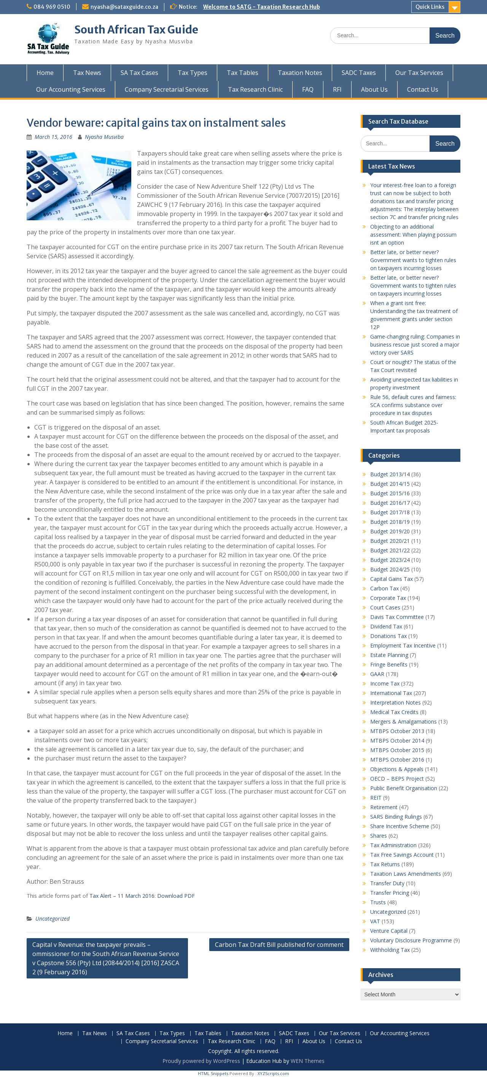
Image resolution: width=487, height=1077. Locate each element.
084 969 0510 (51, 6)
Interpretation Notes (395, 702)
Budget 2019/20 (390, 531)
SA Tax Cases (139, 72)
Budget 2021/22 (390, 550)
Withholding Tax (390, 949)
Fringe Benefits (388, 664)
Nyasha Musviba (104, 136)
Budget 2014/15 (390, 483)
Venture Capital (388, 930)
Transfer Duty (387, 883)
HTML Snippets (213, 1073)
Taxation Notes (300, 72)
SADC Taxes (359, 72)
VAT (375, 921)
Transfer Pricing (389, 892)
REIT (376, 797)
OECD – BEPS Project (397, 778)
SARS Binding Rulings (396, 816)
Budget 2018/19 (390, 521)
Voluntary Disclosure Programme (411, 940)
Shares (378, 835)
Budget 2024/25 (390, 569)
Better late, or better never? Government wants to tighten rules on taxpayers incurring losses (413, 260)
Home (45, 72)
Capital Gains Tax (391, 578)
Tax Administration (393, 845)
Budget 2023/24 (390, 559)
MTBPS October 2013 (397, 731)
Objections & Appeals (396, 769)
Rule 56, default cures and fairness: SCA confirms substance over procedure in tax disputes (413, 405)
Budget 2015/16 (390, 493)
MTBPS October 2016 (397, 759)
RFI (337, 89)
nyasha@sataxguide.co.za (124, 6)
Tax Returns (385, 864)
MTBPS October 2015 (397, 750)
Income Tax (384, 683)
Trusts (378, 902)
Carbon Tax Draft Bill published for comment (279, 944)
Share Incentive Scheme (399, 826)
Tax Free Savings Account (402, 854)
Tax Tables (242, 72)
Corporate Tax (388, 597)
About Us (374, 89)
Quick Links (429, 6)
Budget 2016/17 (390, 502)
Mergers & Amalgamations (403, 721)
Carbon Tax (384, 588)
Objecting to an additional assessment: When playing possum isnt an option (413, 234)
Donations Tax (388, 636)
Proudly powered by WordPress (201, 1060)
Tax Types (192, 72)
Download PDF (176, 895)
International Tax (391, 693)
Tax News (87, 72)
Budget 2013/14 (390, 474)
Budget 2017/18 (390, 512)
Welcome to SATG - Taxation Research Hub (261, 6)
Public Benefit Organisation (403, 788)
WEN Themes (308, 1060)
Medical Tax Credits (394, 712)
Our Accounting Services (70, 89)
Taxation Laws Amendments (405, 873)
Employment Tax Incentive (403, 645)
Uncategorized (52, 918)
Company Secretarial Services (166, 89)
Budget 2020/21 (390, 540)
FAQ (308, 89)
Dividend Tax (386, 626)
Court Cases (385, 607)
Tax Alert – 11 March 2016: (122, 895)
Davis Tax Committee (397, 616)
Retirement (384, 807)
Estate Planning (389, 655)
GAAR (377, 674)
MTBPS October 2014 (397, 740)
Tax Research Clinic (255, 89)
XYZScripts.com (273, 1073)
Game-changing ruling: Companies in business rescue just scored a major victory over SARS (415, 344)
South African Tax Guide (136, 30)
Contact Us (422, 89)
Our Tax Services (419, 72)
